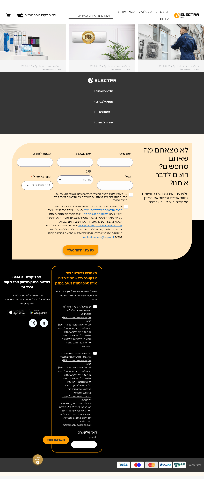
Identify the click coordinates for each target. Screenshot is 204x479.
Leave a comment (51, 69)
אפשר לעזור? (37, 460)
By (39, 66)
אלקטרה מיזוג (102, 91)
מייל (127, 177)
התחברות (30, 15)
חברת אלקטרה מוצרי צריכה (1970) (102, 210)
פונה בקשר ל (40, 177)
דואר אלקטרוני (87, 435)
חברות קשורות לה (71, 328)
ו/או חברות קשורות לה (96, 214)
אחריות (164, 18)
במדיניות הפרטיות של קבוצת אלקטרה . (100, 225)
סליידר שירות (52, 66)
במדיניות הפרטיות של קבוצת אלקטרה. (76, 398)
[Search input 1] (93, 15)
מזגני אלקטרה (102, 102)
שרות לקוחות (47, 15)
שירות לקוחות (102, 123)
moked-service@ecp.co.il (98, 237)
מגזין (131, 12)
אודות (122, 12)
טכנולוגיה (145, 12)
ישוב (88, 171)
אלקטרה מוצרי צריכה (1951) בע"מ (76, 319)
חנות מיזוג (162, 12)
